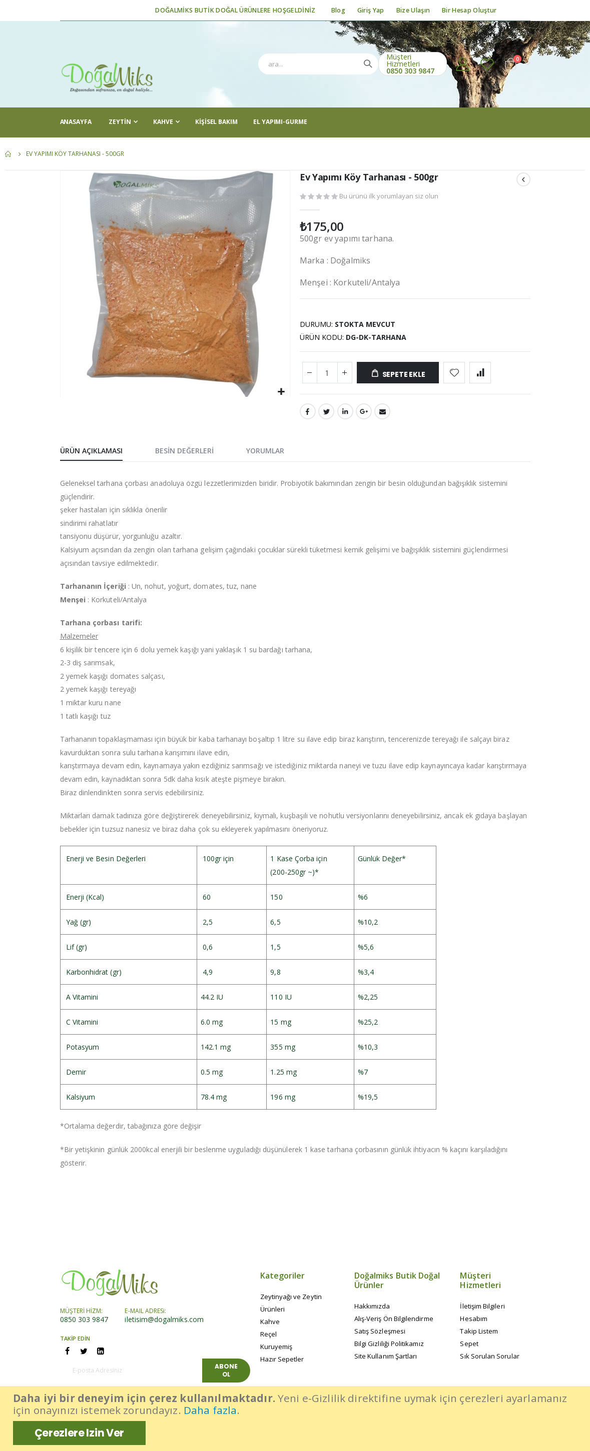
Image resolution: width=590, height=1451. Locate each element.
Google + (364, 415)
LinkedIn (345, 415)
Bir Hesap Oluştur (469, 10)
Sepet (469, 1347)
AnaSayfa (76, 121)
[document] (296, 1418)
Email (382, 415)
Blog (338, 10)
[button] (281, 391)
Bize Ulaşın (413, 10)
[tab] (99, 455)
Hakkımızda (372, 1310)
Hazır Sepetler (282, 1363)
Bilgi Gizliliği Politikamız (389, 1347)
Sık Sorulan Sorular (489, 1360)
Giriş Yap (370, 10)
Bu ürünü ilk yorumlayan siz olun (388, 197)
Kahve (270, 1325)
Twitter (326, 415)
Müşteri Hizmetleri (403, 60)
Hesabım (473, 1322)
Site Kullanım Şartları (385, 1360)
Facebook (308, 415)
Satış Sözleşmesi (379, 1335)
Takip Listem (479, 1335)
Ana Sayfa (8, 154)
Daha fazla (210, 1410)
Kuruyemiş (276, 1350)
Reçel (268, 1338)
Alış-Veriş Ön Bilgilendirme (393, 1322)
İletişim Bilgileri (482, 1310)
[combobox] (318, 63)
